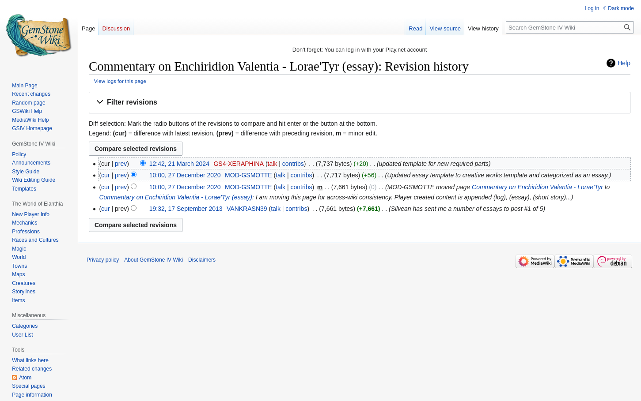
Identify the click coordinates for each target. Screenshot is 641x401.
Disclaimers (202, 260)
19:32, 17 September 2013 (186, 208)
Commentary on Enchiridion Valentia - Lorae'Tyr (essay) (175, 197)
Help (624, 63)
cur (105, 175)
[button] (359, 102)
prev (121, 163)
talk (272, 163)
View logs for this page (120, 81)
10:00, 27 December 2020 (185, 175)
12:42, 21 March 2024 (179, 163)
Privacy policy (103, 260)
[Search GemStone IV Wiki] (570, 27)
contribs (293, 163)
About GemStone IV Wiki (153, 260)
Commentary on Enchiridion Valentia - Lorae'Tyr (537, 187)
